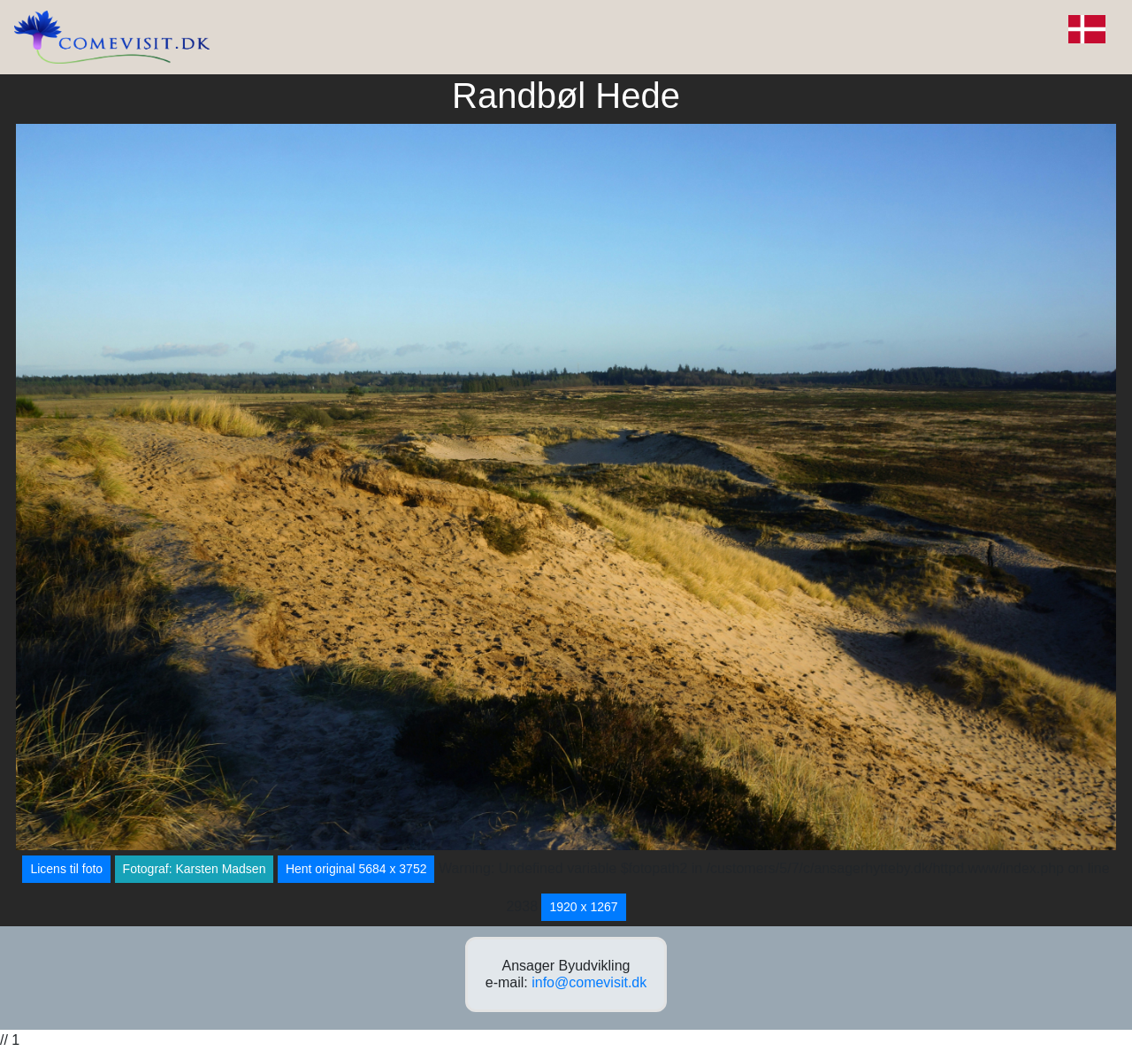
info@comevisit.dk (589, 982)
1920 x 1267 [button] (583, 907)
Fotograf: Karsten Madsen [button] (194, 869)
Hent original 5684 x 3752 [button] (356, 869)
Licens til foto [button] (66, 869)
